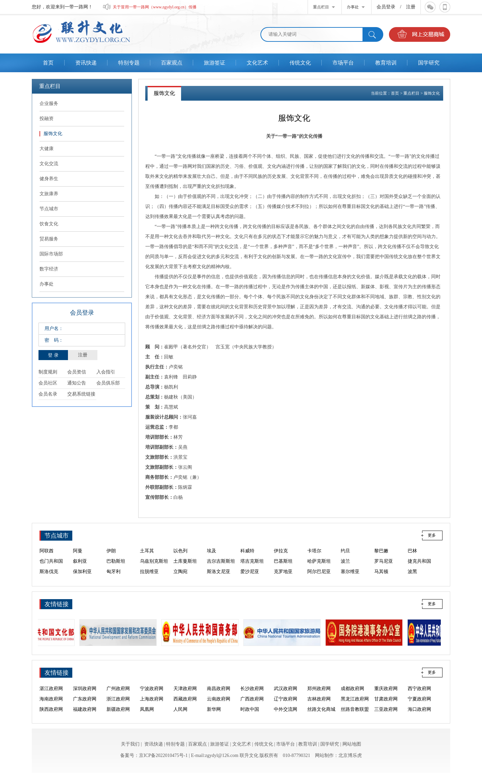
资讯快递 (153, 744)
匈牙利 (113, 578)
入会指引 (105, 371)
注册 (410, 6)
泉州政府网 (218, 684)
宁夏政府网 (419, 705)
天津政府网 (185, 695)
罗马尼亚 (383, 567)
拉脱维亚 (149, 578)
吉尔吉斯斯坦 (221, 567)
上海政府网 (151, 705)
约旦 (345, 557)
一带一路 (154, 246)
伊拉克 (281, 557)
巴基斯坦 (283, 567)
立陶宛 (180, 578)
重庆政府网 (386, 695)
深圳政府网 (84, 695)
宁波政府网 (151, 695)
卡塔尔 (314, 557)
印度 (178, 547)
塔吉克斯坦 (252, 567)
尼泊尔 (247, 547)
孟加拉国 (283, 547)
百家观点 (197, 744)
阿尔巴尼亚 (319, 578)
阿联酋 (46, 557)
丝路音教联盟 (120, 684)
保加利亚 (82, 578)
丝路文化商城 (87, 684)
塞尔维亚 (350, 578)
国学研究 (329, 744)
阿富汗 (381, 547)
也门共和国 (51, 567)
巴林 (412, 557)
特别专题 (175, 744)
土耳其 (147, 557)
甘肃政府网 (386, 705)
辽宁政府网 (285, 705)
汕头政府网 (419, 684)
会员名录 (47, 394)
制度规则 (47, 371)
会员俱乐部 (108, 382)
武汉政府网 (285, 695)
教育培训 (307, 744)
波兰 (345, 567)
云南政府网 (218, 705)
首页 (395, 93)
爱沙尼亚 (249, 578)
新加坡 (147, 547)
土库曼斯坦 (185, 567)
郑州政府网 (319, 695)
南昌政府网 (218, 695)
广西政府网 (252, 705)
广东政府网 (84, 705)
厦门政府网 (252, 684)
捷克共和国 (419, 567)
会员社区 (47, 382)
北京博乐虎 (350, 755)
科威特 (247, 557)
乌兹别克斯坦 (154, 567)
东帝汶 (80, 547)
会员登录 (386, 6)
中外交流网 (51, 684)
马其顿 (381, 578)
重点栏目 (411, 93)
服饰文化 (432, 93)
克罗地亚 (283, 578)
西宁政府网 (419, 695)
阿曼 (77, 557)
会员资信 (76, 371)
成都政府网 (352, 695)
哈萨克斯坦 (319, 567)
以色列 (180, 557)
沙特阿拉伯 (419, 547)
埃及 (211, 557)
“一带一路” (287, 136)
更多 (432, 535)
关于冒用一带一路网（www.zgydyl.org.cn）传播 (154, 7)
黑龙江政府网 (355, 705)
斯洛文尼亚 (218, 578)
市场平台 (285, 744)
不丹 (345, 547)
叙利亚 (80, 567)
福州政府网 (285, 684)
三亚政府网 (151, 684)
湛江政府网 (51, 695)
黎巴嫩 (381, 557)
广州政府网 (118, 695)
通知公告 (76, 382)
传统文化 (263, 744)
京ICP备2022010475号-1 (163, 755)
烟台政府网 (352, 684)
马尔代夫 (316, 547)
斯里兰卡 (216, 547)
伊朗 (111, 557)
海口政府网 (185, 684)
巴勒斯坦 (115, 567)
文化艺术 (241, 744)
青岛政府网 (386, 684)
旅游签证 (219, 744)
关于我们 (130, 744)
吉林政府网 (319, 705)
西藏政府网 (185, 705)
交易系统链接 (81, 394)
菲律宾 (113, 547)
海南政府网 (51, 705)
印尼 (44, 547)
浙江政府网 (118, 705)
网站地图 (351, 744)
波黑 (412, 578)
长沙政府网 (252, 695)
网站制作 (324, 755)
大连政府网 (319, 684)
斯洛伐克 (48, 578)
